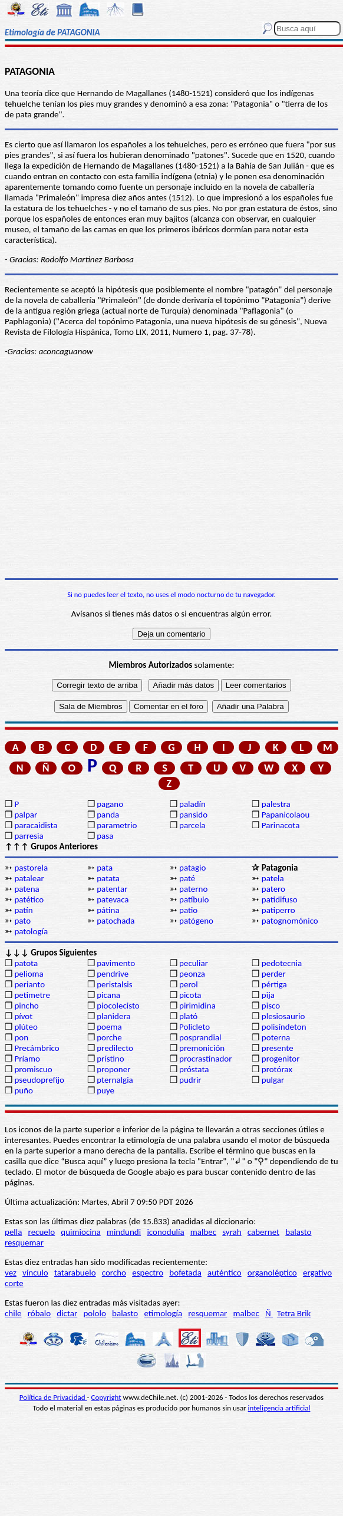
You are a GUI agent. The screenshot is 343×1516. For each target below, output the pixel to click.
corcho (114, 1272)
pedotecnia (282, 963)
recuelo (41, 1232)
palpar (25, 814)
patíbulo (194, 899)
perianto (29, 984)
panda (108, 814)
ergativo (317, 1272)
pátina (108, 910)
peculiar (193, 963)
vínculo (35, 1272)
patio (188, 910)
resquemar (24, 1242)
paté (187, 878)
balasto (298, 1232)
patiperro (278, 910)
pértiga (274, 984)
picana (108, 995)
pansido (193, 814)
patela (273, 878)
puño (23, 1090)
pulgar (273, 1080)
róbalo (39, 1313)
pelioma (28, 973)
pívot (23, 1016)
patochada (115, 920)
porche (109, 1037)
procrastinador (205, 1058)
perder (274, 973)
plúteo (25, 1026)
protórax (277, 1069)
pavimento (116, 963)
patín (23, 910)
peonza (192, 973)
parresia (28, 835)
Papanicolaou (286, 814)
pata (105, 867)
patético (29, 899)
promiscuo (33, 1069)
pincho (26, 1005)
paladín (192, 804)
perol (188, 984)
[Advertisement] (171, 486)
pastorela (31, 867)
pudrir (190, 1080)
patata (108, 878)
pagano (110, 804)
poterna (276, 1037)
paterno (193, 889)
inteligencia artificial (279, 1407)
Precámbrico (36, 1048)
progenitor (281, 1058)
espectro (147, 1272)
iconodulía (165, 1232)
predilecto (115, 1048)
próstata (194, 1069)
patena (26, 889)
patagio (192, 867)
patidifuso (280, 899)
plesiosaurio (283, 1016)
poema (109, 1026)
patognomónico (290, 920)
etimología (163, 1313)
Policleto (194, 1026)
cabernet (263, 1232)
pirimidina (197, 1005)
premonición (202, 1048)
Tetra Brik (294, 1313)
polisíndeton (284, 1026)
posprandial (200, 1037)
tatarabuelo (75, 1272)
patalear (29, 878)
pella (13, 1232)
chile (13, 1313)
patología (31, 931)
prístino (110, 1058)
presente (277, 1048)
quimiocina (80, 1232)
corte (14, 1283)
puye (105, 1090)
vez (11, 1272)
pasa (105, 835)
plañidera (113, 1016)
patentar (112, 889)
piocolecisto (118, 1005)
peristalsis (114, 984)
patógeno (196, 920)
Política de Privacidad (53, 1397)
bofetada (185, 1272)
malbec (203, 1232)
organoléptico (272, 1272)
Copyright (106, 1397)
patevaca (112, 899)
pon (21, 1037)
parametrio (117, 825)
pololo (94, 1313)
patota (26, 963)
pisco (271, 1005)
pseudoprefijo (39, 1080)
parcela (192, 825)
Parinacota (281, 825)
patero (273, 889)
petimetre (32, 995)
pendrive (112, 973)
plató (188, 1016)
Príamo (27, 1058)
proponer (113, 1069)
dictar (67, 1313)
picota (190, 995)
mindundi (124, 1232)
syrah (231, 1232)
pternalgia (115, 1080)
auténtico (224, 1272)
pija (268, 995)
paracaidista (35, 825)
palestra (276, 804)
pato (22, 920)
